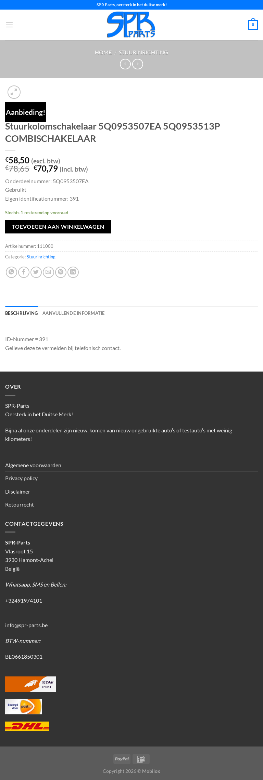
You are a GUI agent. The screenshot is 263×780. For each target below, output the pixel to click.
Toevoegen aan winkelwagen (58, 227)
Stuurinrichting (143, 52)
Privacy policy (21, 478)
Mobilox (151, 771)
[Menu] (9, 24)
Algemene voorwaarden (33, 465)
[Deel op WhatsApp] (11, 272)
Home (103, 52)
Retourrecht (19, 504)
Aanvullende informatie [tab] (73, 313)
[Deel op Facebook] (23, 272)
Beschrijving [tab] (21, 313)
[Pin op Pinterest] (60, 272)
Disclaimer (17, 491)
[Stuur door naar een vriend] (48, 272)
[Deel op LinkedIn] (73, 272)
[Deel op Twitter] (36, 272)
